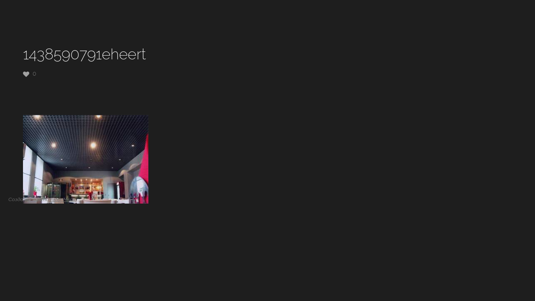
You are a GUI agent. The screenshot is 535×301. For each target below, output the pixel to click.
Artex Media (63, 199)
